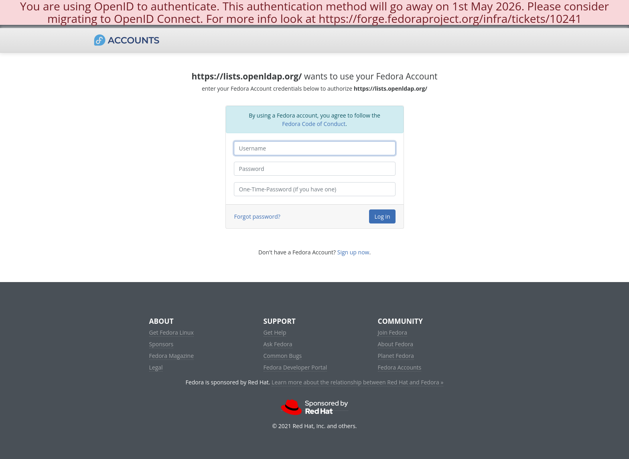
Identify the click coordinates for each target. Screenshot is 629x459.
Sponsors (161, 344)
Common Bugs (283, 355)
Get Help (275, 332)
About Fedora (396, 344)
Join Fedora (393, 332)
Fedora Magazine (171, 355)
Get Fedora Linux (171, 332)
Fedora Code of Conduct (313, 124)
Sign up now (353, 252)
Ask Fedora (278, 344)
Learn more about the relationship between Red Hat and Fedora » (357, 382)
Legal (156, 367)
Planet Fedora (396, 355)
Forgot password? (257, 216)
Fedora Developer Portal (295, 367)
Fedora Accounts (400, 367)
